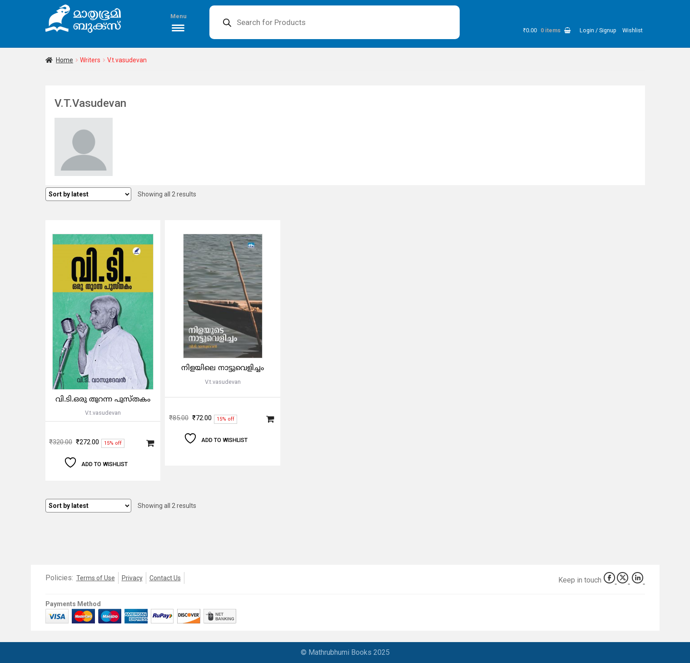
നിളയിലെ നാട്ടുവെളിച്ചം (222, 368)
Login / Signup (598, 30)
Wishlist (632, 30)
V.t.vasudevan (103, 412)
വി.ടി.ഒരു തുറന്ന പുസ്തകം (102, 399)
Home (64, 60)
